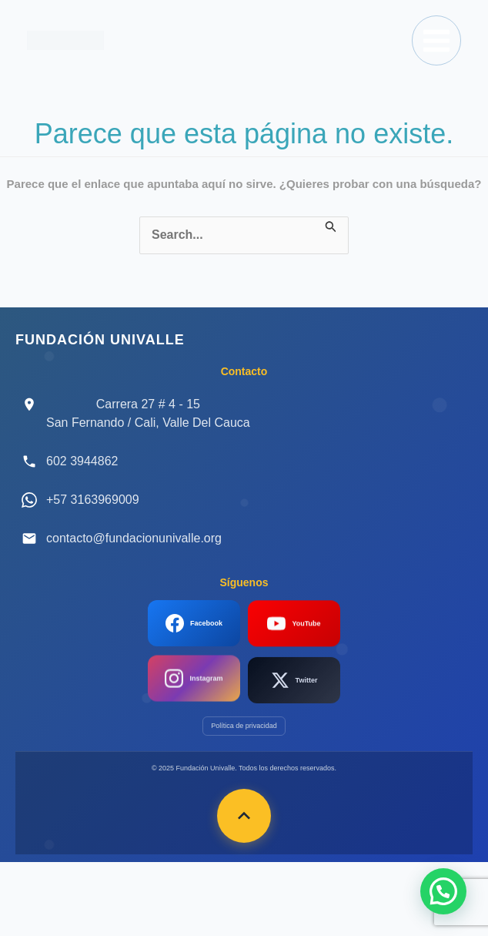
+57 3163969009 (92, 499)
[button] (443, 891)
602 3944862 (82, 461)
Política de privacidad (244, 726)
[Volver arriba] (244, 816)
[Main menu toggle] (436, 40)
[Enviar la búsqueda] (331, 225)
